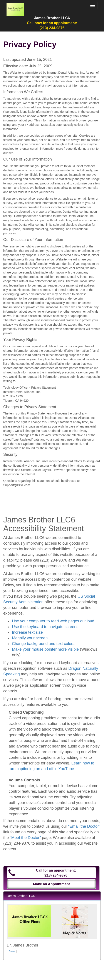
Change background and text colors (43, 643)
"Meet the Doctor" (25, 837)
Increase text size (27, 632)
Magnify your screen (30, 638)
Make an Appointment (51, 884)
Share (12, 951)
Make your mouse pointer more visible (45, 649)
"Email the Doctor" (84, 826)
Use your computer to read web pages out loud (53, 621)
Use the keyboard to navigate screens (45, 627)
